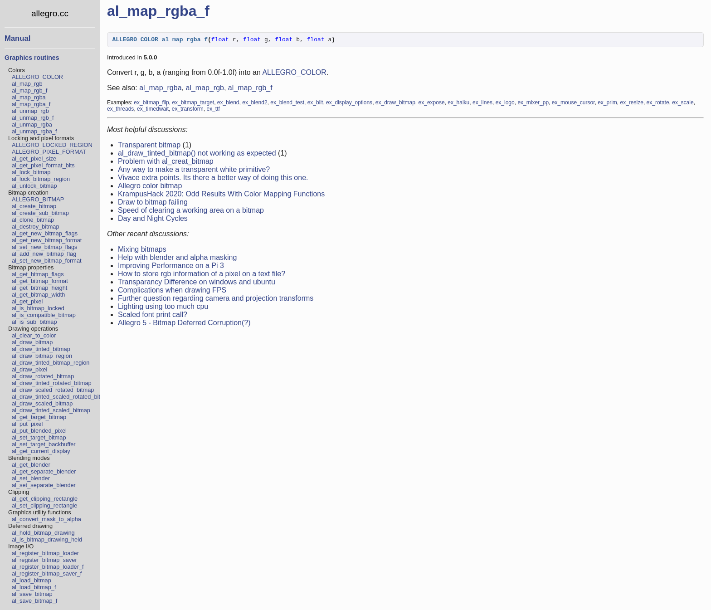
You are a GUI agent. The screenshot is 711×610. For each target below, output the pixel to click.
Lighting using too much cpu (163, 308)
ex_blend (228, 104)
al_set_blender (31, 478)
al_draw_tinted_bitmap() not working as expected (197, 154)
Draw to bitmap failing (153, 203)
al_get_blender (31, 464)
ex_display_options (349, 104)
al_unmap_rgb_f (33, 117)
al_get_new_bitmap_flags (45, 233)
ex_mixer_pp (533, 104)
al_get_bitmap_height (39, 287)
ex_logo (505, 104)
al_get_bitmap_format (40, 281)
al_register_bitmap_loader (45, 553)
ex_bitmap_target (193, 104)
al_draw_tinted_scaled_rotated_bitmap (62, 396)
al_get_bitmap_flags (38, 274)
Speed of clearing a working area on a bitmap (191, 211)
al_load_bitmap (31, 580)
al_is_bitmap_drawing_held (47, 539)
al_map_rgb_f (29, 90)
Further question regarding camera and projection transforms (215, 299)
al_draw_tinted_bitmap (41, 349)
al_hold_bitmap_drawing (43, 532)
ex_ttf (212, 110)
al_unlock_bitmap (34, 185)
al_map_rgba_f (31, 104)
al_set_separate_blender (44, 485)
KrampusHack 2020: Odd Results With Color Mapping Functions (221, 195)
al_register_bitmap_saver (44, 559)
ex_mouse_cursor (573, 104)
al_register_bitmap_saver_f (47, 573)
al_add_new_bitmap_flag (44, 253)
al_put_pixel (27, 423)
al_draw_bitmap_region (42, 355)
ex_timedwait (153, 110)
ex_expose (432, 104)
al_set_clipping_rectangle (44, 505)
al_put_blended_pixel (39, 430)
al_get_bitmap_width (38, 294)
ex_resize (631, 104)
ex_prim (607, 104)
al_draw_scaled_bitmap (42, 403)
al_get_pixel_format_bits (43, 165)
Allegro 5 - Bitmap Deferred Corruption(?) (184, 324)
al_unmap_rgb (30, 110)
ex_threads (120, 110)
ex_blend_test (287, 104)
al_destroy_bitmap (35, 226)
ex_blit (315, 104)
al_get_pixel (27, 301)
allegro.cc (49, 13)
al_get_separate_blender (44, 471)
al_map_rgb (27, 83)
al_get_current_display (41, 451)
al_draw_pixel (29, 369)
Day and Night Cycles (153, 220)
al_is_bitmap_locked (38, 308)
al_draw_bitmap (32, 342)
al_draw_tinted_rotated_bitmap (52, 383)
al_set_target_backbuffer (44, 444)
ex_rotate (658, 104)
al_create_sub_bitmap (40, 213)
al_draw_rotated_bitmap (43, 376)
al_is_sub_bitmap (34, 321)
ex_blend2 (254, 104)
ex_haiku (458, 104)
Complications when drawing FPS (172, 291)
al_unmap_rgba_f (34, 131)
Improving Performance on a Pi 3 (171, 267)
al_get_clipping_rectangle (45, 498)
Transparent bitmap (149, 146)
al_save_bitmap (32, 593)
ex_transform (188, 110)
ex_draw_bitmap (395, 104)
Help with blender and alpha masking (177, 259)
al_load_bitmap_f (34, 587)
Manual (17, 38)
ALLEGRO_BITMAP (38, 199)
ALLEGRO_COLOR (37, 76)
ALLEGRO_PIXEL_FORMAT (49, 151)
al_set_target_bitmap (39, 437)
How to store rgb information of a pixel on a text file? (201, 275)
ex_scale (682, 104)
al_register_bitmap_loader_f (48, 566)
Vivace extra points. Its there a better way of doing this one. (213, 179)
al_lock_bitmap (31, 172)
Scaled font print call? (152, 316)
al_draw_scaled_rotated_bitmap (53, 389)
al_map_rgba (29, 97)
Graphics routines (32, 57)
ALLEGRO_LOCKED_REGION (52, 145)
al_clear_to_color (34, 335)
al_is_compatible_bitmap (44, 315)
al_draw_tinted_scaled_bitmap (51, 410)
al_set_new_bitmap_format (47, 260)
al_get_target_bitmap (39, 417)
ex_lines (482, 104)
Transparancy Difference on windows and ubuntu (196, 283)
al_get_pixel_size (34, 158)
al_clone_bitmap (33, 219)
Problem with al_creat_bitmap (166, 162)
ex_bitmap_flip (151, 104)
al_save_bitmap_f (34, 600)
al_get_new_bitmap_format (47, 240)
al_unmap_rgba (32, 124)
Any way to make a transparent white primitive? (194, 171)
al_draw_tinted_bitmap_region (50, 362)
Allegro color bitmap (150, 187)
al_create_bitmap (34, 206)
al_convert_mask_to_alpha (46, 519)
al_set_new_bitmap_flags (44, 247)
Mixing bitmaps (142, 250)
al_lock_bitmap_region (41, 179)
